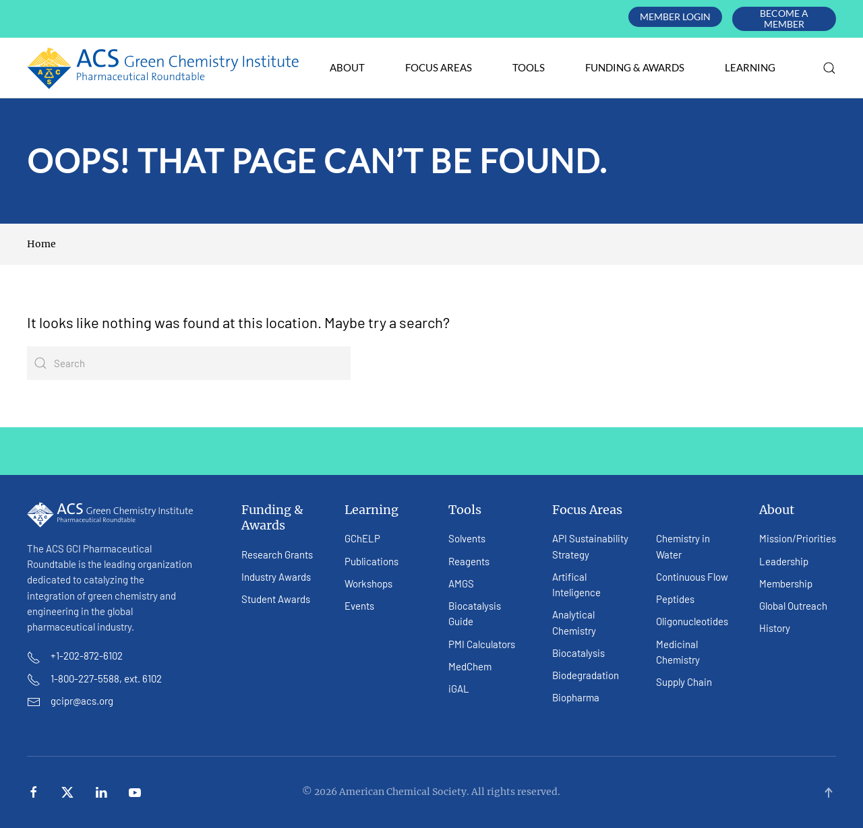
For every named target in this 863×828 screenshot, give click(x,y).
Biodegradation (585, 675)
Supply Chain (684, 682)
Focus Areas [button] (438, 67)
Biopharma (575, 697)
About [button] (347, 67)
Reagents (468, 561)
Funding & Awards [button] (634, 67)
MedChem (470, 666)
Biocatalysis (578, 653)
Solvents (466, 538)
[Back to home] (163, 68)
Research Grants (277, 554)
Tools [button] (528, 67)
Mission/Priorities (797, 538)
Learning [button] (750, 67)
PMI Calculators (481, 644)
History (774, 628)
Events (359, 606)
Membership (785, 583)
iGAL (458, 688)
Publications (371, 561)
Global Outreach (793, 606)
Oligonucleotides (692, 621)
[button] (829, 68)
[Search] (189, 363)
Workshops (368, 583)
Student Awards (275, 599)
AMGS (461, 583)
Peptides (675, 599)
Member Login (675, 16)
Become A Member (784, 18)
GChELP (362, 538)
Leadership (783, 561)
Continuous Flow (692, 577)
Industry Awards (276, 577)
